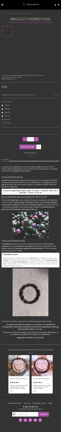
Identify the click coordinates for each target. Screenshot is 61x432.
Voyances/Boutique (12, 13)
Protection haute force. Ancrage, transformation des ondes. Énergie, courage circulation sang (19, 388)
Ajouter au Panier (27, 147)
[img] (19, 365)
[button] (2, 5)
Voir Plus (56, 95)
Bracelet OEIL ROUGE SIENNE (41, 378)
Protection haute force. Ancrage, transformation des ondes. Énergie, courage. (42, 387)
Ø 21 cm (6, 116)
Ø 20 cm (6, 112)
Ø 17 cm (6, 105)
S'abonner (43, 414)
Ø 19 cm (6, 109)
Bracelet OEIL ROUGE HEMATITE (19, 378)
